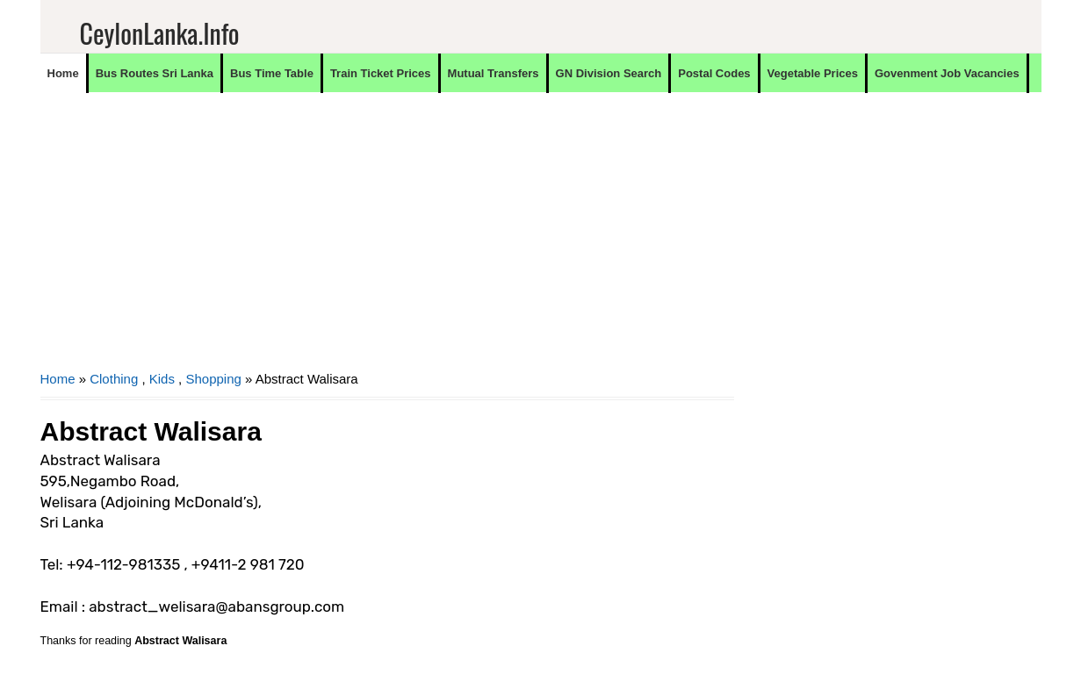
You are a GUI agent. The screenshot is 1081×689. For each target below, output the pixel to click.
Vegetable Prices (813, 73)
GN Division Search (609, 73)
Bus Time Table (271, 73)
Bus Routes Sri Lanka (154, 73)
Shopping (213, 378)
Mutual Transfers (493, 73)
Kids (162, 378)
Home (63, 73)
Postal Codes (714, 73)
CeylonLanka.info (160, 33)
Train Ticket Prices (380, 73)
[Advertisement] (387, 242)
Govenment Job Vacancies (947, 73)
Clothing (114, 378)
